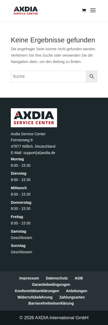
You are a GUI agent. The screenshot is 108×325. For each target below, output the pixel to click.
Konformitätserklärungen (37, 291)
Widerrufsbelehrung (35, 297)
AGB (79, 278)
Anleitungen (76, 291)
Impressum (29, 278)
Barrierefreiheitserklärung (51, 303)
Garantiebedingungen (51, 284)
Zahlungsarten (72, 297)
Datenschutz (57, 278)
